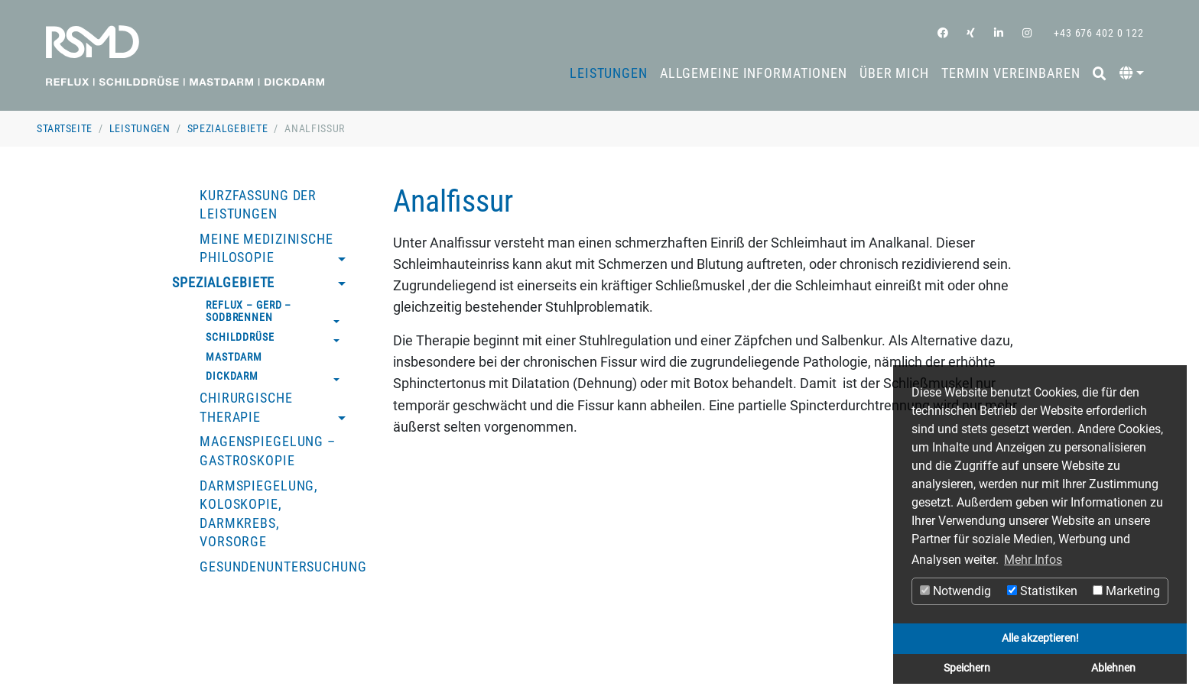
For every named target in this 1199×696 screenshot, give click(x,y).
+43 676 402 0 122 (1097, 33)
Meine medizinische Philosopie (266, 248)
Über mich (894, 73)
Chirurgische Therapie (246, 407)
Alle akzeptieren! (1040, 638)
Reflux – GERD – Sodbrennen (248, 311)
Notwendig (955, 591)
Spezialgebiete (227, 128)
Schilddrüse (240, 337)
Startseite (65, 128)
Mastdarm (234, 357)
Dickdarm (232, 376)
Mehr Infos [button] (1033, 559)
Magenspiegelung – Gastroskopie (268, 451)
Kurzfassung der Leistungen (258, 205)
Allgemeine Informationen (753, 73)
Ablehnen (1113, 668)
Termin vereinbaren (1010, 73)
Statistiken (1042, 591)
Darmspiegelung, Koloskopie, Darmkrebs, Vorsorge (259, 514)
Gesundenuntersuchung (283, 567)
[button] (1131, 73)
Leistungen (609, 73)
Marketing (1126, 591)
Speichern (967, 668)
